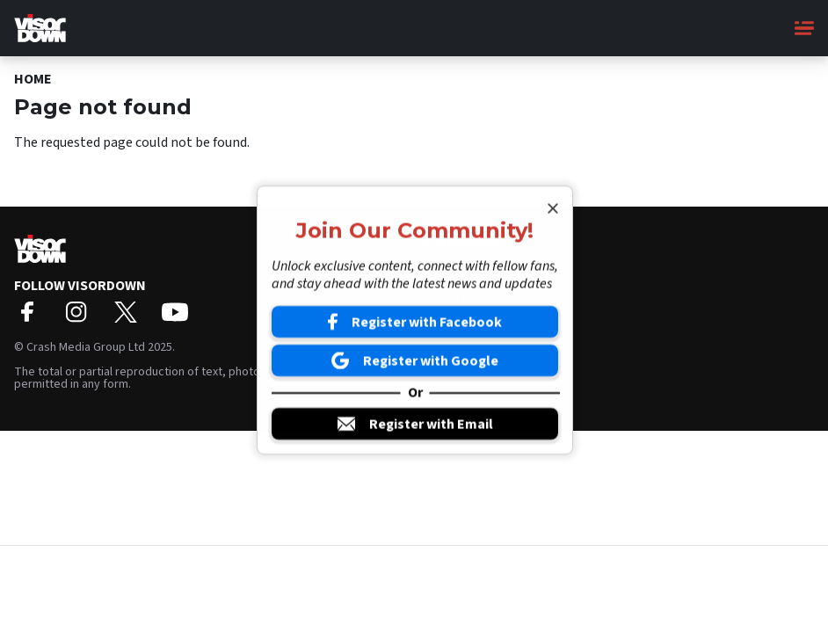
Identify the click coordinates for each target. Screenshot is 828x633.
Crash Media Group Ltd (85, 347)
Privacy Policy (457, 299)
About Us (444, 265)
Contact (441, 282)
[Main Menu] (804, 28)
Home (33, 79)
